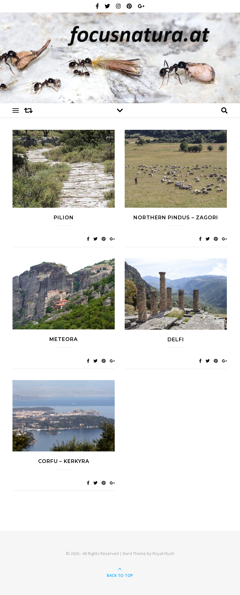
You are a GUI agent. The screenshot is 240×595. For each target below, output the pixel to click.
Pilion (64, 218)
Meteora (63, 339)
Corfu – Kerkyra (63, 461)
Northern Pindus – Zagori (175, 218)
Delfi (176, 340)
